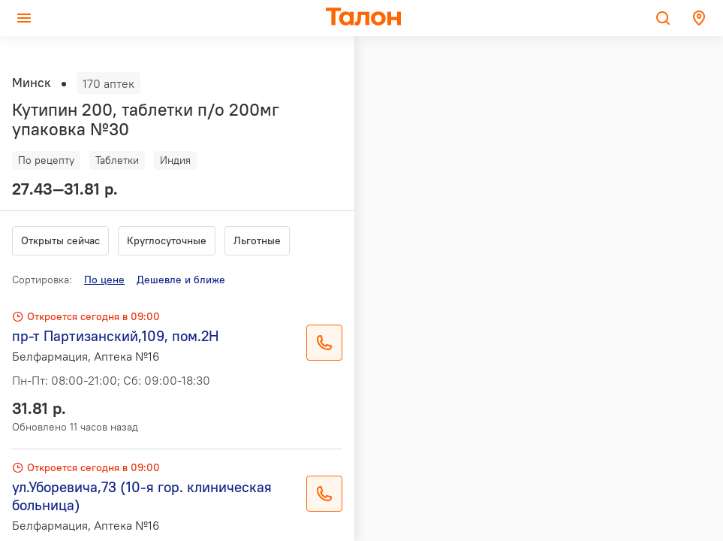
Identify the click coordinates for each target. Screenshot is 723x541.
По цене (104, 279)
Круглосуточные (166, 240)
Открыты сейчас (60, 240)
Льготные (257, 240)
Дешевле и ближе (181, 279)
